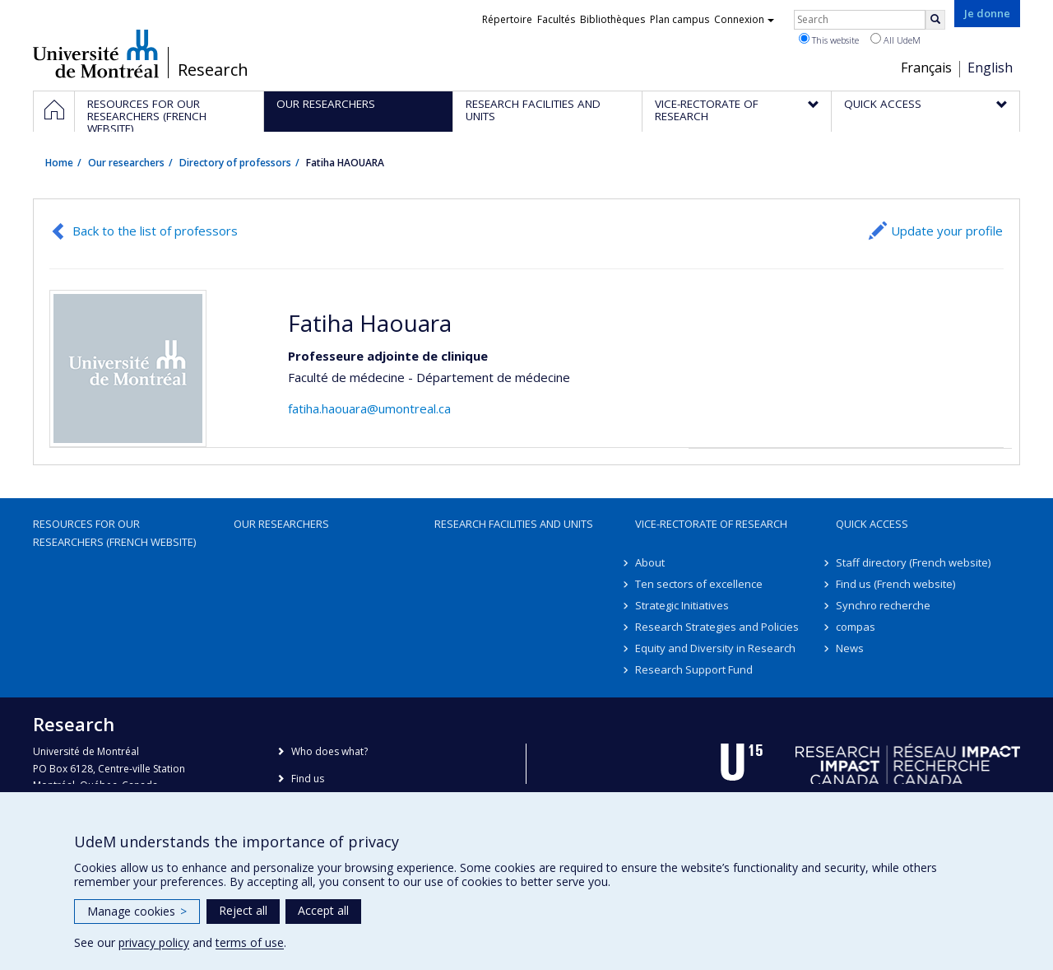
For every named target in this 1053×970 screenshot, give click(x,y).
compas (855, 626)
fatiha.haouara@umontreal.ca (369, 408)
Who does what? (329, 751)
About (650, 562)
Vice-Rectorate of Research (711, 523)
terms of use (250, 942)
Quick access (872, 523)
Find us (307, 779)
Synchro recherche (883, 605)
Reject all (243, 910)
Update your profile (947, 230)
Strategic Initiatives (682, 605)
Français (926, 67)
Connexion (744, 19)
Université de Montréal (96, 53)
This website (829, 39)
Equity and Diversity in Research (715, 648)
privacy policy (153, 942)
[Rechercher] (935, 20)
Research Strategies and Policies (717, 626)
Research (213, 70)
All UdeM (895, 39)
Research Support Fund (694, 669)
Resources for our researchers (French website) (114, 532)
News (850, 648)
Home (59, 163)
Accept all (323, 910)
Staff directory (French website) (913, 562)
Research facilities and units (513, 523)
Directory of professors (235, 163)
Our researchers (126, 163)
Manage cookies (137, 911)
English (990, 67)
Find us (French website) (895, 583)
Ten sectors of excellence (699, 583)
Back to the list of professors (155, 230)
